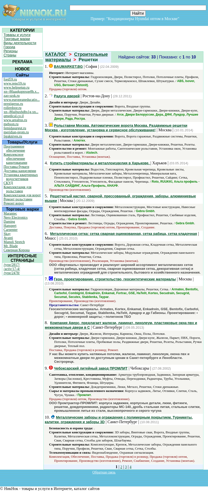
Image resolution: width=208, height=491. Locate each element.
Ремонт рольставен (18, 199)
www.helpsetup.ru (16, 87)
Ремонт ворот (14, 203)
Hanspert (10, 226)
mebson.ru (11, 124)
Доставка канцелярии (20, 171)
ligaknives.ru (13, 136)
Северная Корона (16, 250)
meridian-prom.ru (16, 132)
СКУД (8, 183)
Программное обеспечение (14, 148)
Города (9, 47)
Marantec (10, 213)
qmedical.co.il (14, 116)
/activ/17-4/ (12, 269)
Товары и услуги (17, 35)
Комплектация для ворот (22, 195)
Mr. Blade (11, 246)
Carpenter (11, 230)
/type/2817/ (12, 265)
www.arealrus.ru (15, 120)
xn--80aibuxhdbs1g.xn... (21, 112)
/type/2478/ (12, 273)
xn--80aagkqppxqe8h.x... (21, 91)
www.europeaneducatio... (22, 100)
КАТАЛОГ (55, 54)
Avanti (8, 238)
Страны (10, 55)
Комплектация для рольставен (18, 189)
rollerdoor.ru (12, 108)
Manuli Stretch (14, 242)
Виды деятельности (20, 43)
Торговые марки (17, 39)
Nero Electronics (15, 217)
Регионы (11, 51)
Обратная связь (104, 472)
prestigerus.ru (13, 104)
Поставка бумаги (16, 167)
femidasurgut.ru (15, 128)
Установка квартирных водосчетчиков (21, 177)
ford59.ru (10, 79)
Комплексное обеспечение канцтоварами (15, 159)
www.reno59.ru (15, 83)
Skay (7, 234)
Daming (9, 222)
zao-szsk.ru (12, 96)
